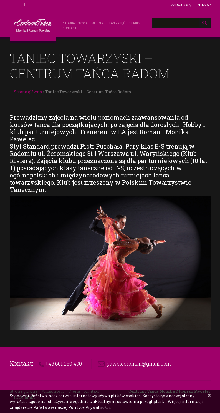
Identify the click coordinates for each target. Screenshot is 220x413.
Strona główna (75, 23)
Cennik (134, 23)
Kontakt (70, 28)
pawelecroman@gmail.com (139, 363)
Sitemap (204, 4)
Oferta (97, 23)
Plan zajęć (116, 23)
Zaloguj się (181, 4)
